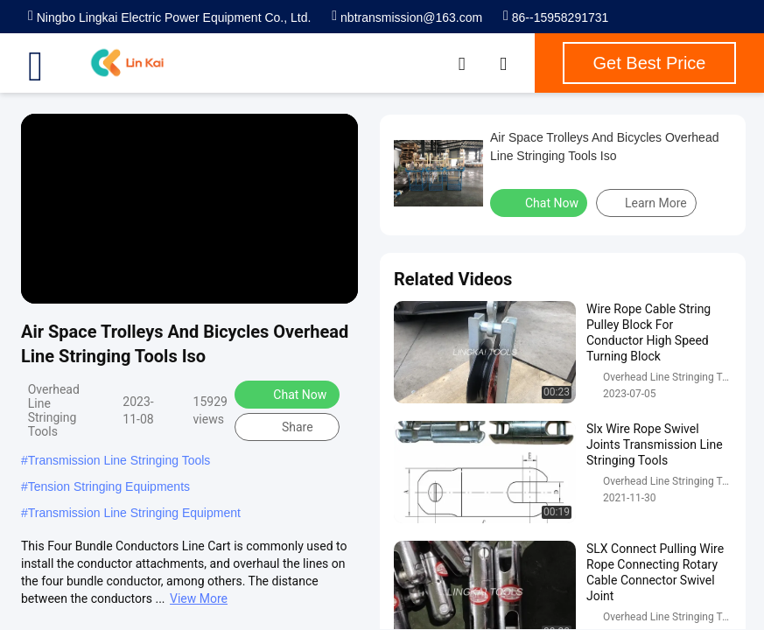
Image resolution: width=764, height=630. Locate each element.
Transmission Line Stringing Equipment (134, 513)
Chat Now (288, 393)
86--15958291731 (555, 17)
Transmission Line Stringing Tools (119, 460)
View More (199, 599)
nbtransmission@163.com (407, 17)
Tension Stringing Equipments (109, 487)
